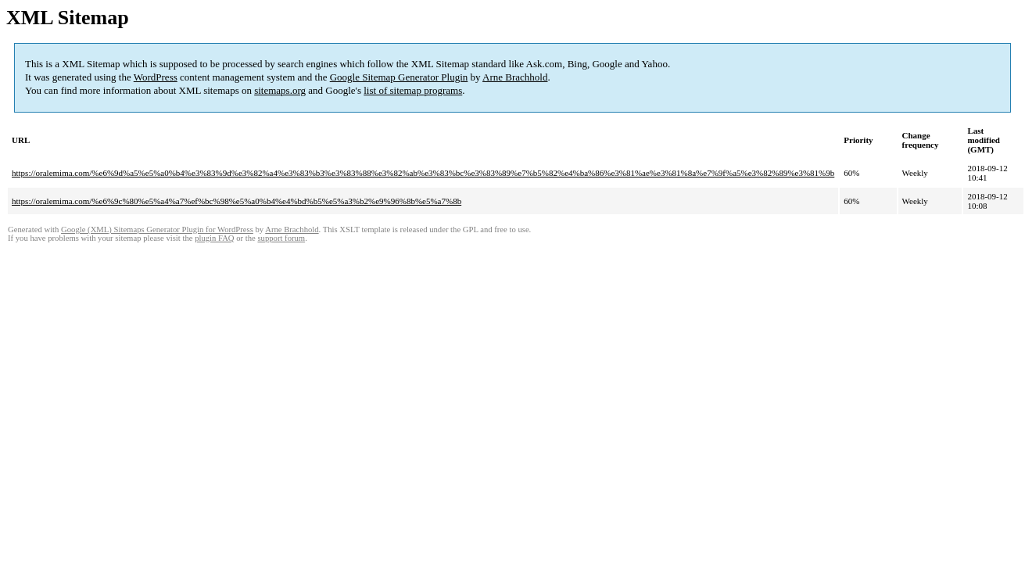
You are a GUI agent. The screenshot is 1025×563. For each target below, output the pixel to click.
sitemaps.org (280, 90)
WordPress (155, 77)
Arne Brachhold (514, 77)
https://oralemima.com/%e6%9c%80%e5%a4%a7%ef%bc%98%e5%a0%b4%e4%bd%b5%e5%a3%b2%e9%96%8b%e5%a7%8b (236, 201)
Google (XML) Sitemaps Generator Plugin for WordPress (157, 229)
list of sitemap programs (413, 90)
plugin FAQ (214, 238)
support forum (281, 238)
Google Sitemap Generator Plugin (399, 77)
